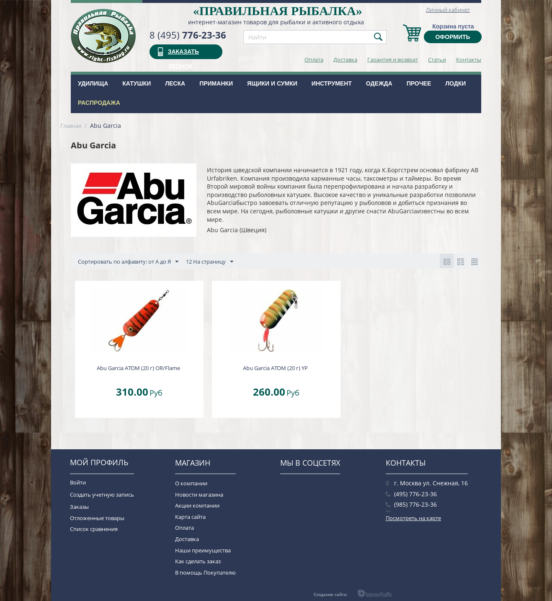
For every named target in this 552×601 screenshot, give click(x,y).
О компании (191, 483)
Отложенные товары (97, 518)
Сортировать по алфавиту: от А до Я (128, 262)
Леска (175, 83)
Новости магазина (199, 494)
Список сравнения (94, 529)
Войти (78, 482)
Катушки (136, 83)
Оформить (452, 37)
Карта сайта (190, 517)
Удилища (93, 83)
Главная (70, 126)
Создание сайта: (331, 594)
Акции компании (197, 505)
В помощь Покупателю (205, 572)
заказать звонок (183, 53)
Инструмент (332, 83)
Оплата (313, 59)
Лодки (455, 83)
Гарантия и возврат (392, 59)
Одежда (379, 83)
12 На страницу (209, 262)
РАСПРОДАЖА (99, 102)
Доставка (345, 59)
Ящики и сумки (272, 83)
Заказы (79, 506)
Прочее (419, 83)
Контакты (468, 59)
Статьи (437, 59)
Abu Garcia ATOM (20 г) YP (275, 368)
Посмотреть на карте (413, 518)
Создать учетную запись (102, 494)
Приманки (216, 83)
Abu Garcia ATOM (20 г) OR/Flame (138, 368)
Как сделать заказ (198, 561)
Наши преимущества (203, 550)
